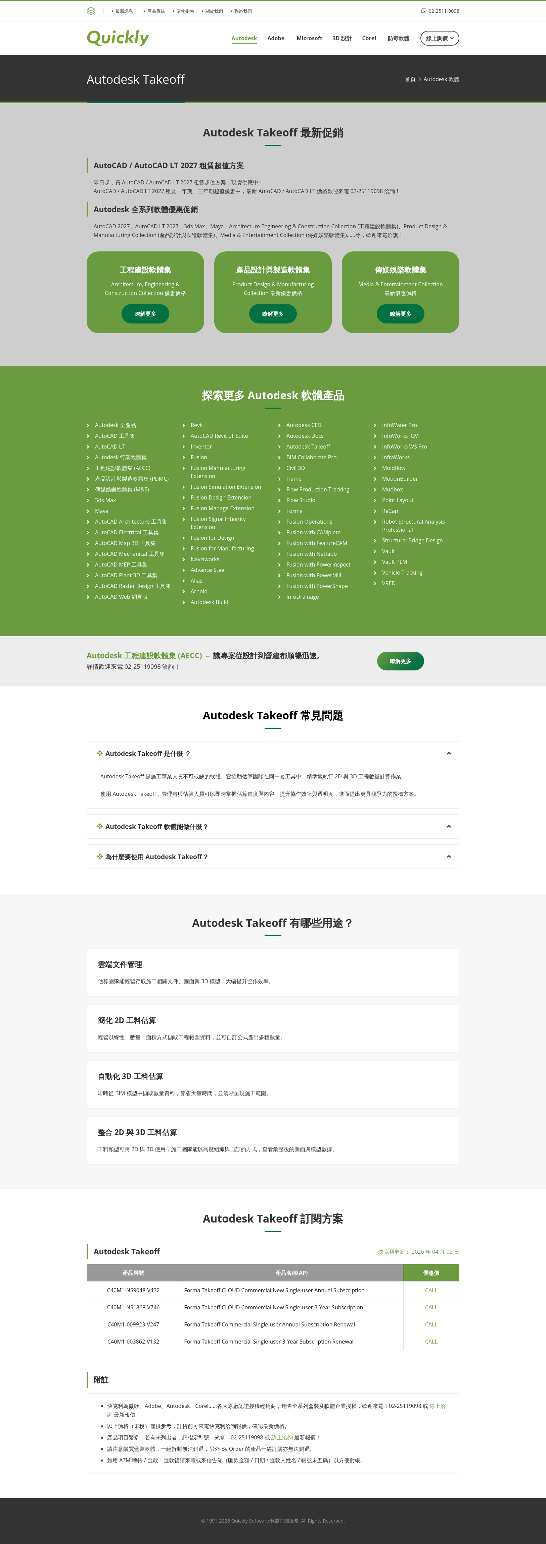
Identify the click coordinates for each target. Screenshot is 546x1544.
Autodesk (244, 38)
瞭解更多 (145, 313)
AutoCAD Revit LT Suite (219, 435)
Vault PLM (394, 562)
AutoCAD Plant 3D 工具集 (126, 575)
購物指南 (183, 11)
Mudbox (392, 489)
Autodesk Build (209, 602)
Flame (294, 478)
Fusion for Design (212, 537)
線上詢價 (440, 38)
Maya (101, 511)
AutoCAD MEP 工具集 (121, 564)
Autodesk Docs (305, 435)
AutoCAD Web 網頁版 (121, 596)
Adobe (275, 38)
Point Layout (397, 500)
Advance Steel (208, 570)
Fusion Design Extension (221, 497)
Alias (196, 580)
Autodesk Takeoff (308, 446)
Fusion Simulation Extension (226, 486)
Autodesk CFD (303, 425)
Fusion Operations (309, 521)
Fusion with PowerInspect (318, 564)
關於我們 (212, 11)
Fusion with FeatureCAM (316, 543)
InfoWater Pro (399, 425)
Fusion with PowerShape (317, 586)
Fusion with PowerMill (313, 575)
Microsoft (309, 38)
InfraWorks (396, 457)
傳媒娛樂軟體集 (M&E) (122, 489)
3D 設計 (342, 38)
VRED (389, 583)
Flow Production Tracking (318, 489)
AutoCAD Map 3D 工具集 (125, 543)
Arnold (199, 591)
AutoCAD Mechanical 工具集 (130, 553)
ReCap (390, 511)
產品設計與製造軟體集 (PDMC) (132, 478)
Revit (197, 425)
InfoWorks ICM (400, 435)
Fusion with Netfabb (311, 553)
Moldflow (393, 468)
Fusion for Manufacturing (222, 548)
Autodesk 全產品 (115, 425)
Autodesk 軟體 (441, 79)
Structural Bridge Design (412, 540)
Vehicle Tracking (402, 572)
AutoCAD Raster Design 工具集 (133, 586)
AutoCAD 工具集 (115, 435)
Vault (388, 551)
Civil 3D (295, 468)
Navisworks (205, 559)
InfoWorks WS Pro (404, 446)
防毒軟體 (398, 38)
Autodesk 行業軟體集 (121, 457)
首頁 (410, 79)
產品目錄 (154, 11)
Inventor (201, 446)
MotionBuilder (400, 478)
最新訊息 (122, 11)
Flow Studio (300, 500)
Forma (294, 511)
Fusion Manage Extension (223, 508)
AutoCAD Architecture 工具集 (131, 521)
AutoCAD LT (110, 446)
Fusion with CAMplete (313, 532)
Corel (369, 38)
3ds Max (105, 500)
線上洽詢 (282, 1437)
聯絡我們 (241, 11)
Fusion (199, 457)
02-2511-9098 (440, 11)
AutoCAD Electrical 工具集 (127, 532)
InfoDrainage (302, 596)
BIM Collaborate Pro (311, 457)
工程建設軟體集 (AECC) (122, 468)
